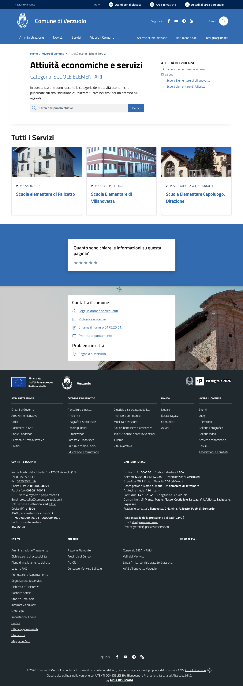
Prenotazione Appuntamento (29, 574)
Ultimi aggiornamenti (24, 629)
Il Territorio (205, 421)
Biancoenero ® (136, 675)
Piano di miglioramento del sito (30, 562)
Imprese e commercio (127, 415)
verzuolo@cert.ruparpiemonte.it (39, 495)
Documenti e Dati (22, 427)
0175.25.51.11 (25, 476)
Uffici (14, 421)
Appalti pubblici (77, 427)
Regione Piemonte (79, 550)
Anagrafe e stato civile (82, 421)
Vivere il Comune (53, 53)
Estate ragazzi (170, 415)
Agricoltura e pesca (80, 409)
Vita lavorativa (123, 446)
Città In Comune (195, 670)
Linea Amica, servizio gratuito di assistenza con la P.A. (156, 562)
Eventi (203, 409)
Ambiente (74, 415)
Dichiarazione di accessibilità (29, 556)
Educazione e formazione (83, 452)
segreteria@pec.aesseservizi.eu (149, 526)
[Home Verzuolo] (50, 21)
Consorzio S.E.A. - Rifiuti (138, 550)
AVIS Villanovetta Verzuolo (140, 568)
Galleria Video (207, 433)
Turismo (118, 440)
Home (34, 53)
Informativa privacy (23, 605)
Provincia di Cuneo (79, 556)
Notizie (165, 409)
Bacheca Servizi (21, 592)
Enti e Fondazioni (22, 433)
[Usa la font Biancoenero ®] (124, 4)
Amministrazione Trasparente (29, 550)
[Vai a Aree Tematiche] (163, 4)
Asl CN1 (73, 562)
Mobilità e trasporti (125, 421)
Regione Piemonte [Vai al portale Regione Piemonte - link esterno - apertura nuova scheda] (25, 4)
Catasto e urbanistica (81, 440)
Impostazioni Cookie (23, 617)
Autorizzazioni (76, 433)
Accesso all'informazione (152, 38)
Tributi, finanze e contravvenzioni (134, 433)
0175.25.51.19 (26, 481)
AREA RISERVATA (119, 680)
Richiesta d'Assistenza (25, 586)
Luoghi (203, 415)
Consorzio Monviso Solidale (85, 568)
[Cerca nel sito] (223, 21)
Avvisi (165, 427)
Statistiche (18, 635)
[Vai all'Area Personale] (204, 4)
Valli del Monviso (133, 556)
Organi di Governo (22, 409)
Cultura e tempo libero (81, 446)
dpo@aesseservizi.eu (145, 522)
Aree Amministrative (24, 415)
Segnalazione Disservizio (26, 580)
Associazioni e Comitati (213, 452)
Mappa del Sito (20, 641)
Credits (15, 623)
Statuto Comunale (23, 598)
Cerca (136, 108)
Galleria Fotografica (211, 427)
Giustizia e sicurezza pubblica (132, 409)
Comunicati (168, 421)
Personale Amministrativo (27, 440)
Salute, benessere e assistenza (133, 427)
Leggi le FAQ (19, 568)
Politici (15, 446)
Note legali (18, 611)
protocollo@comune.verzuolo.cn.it (41, 499)
